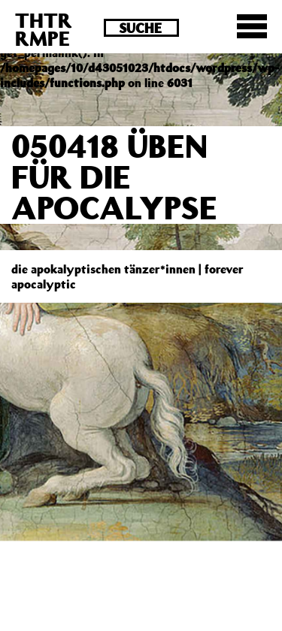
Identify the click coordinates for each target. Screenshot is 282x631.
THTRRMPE (43, 29)
